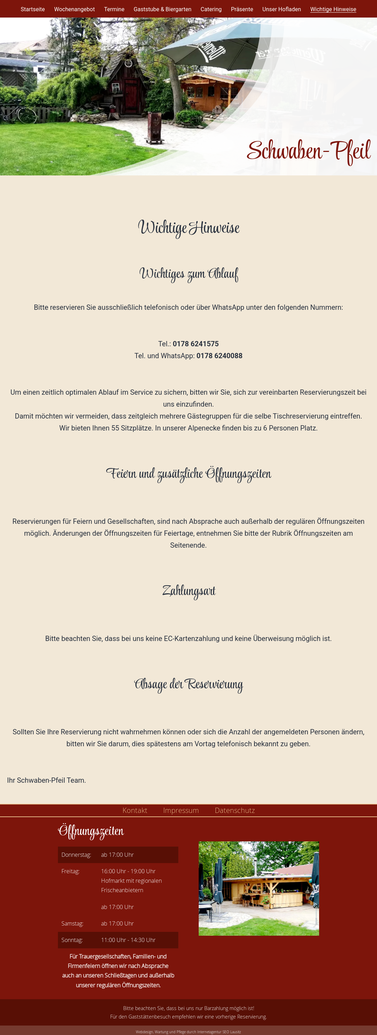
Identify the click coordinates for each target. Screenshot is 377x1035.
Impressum (181, 810)
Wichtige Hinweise (333, 9)
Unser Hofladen (282, 9)
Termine (114, 9)
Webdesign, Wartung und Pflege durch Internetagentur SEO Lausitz (188, 1032)
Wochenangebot (74, 9)
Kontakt (135, 810)
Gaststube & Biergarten (162, 9)
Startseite (33, 9)
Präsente (242, 9)
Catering (211, 9)
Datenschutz (235, 810)
